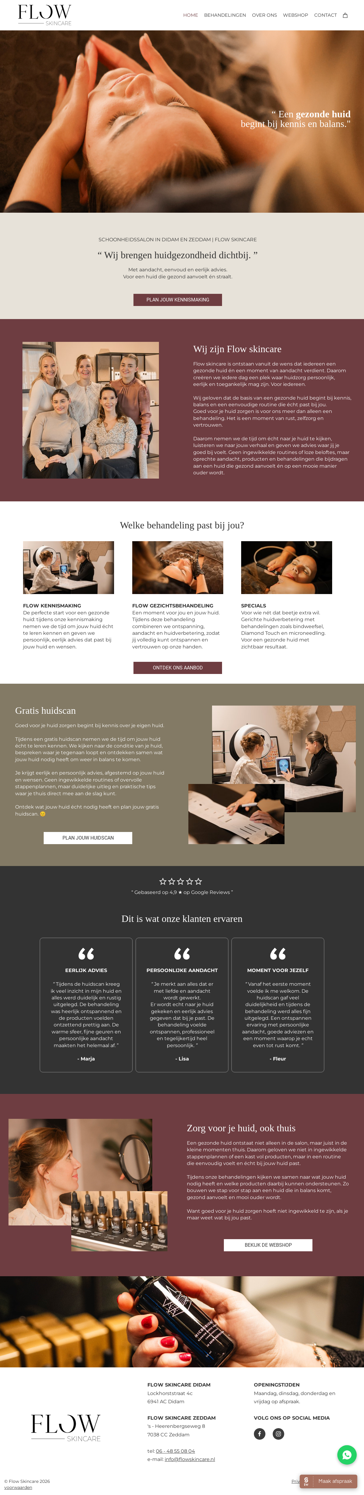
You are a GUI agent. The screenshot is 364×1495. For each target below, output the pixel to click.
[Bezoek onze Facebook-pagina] (259, 1434)
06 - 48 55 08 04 (175, 1451)
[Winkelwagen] (345, 15)
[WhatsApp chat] (347, 1455)
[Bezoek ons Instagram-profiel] (278, 1434)
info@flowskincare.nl (190, 1459)
